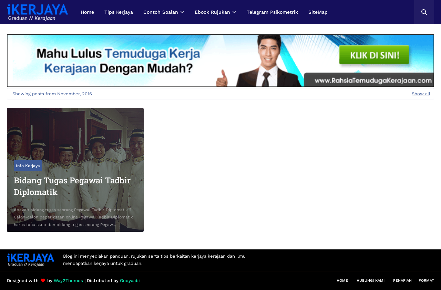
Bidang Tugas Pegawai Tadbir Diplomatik (72, 186)
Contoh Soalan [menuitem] (160, 12)
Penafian (402, 280)
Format (426, 280)
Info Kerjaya (28, 165)
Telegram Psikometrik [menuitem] (272, 12)
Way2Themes (68, 280)
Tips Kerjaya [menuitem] (118, 12)
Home (342, 280)
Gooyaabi (130, 280)
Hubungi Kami (370, 280)
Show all (421, 93)
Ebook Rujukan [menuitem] (212, 12)
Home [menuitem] (87, 12)
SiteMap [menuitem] (318, 12)
